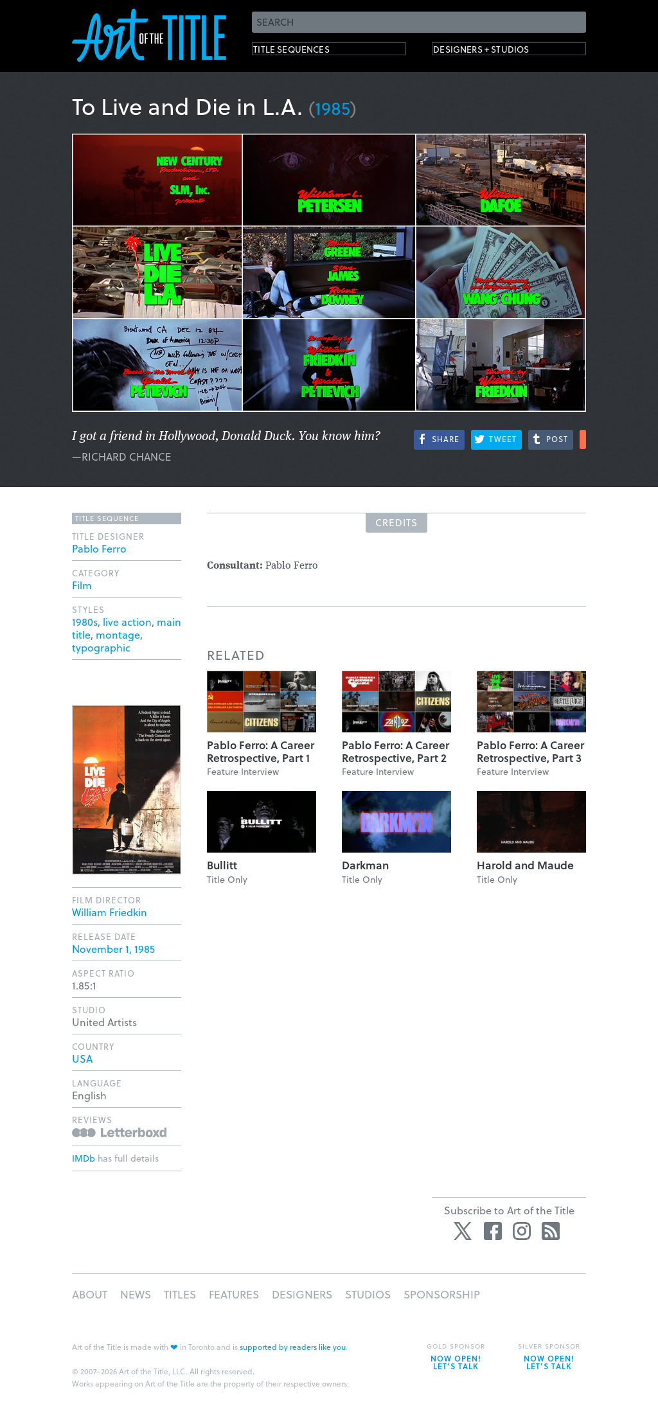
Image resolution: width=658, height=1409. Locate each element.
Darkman (365, 865)
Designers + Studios (500, 51)
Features (234, 1294)
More (583, 439)
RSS (550, 1231)
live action (127, 621)
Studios (368, 1294)
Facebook (493, 1231)
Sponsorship (442, 1294)
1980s (85, 621)
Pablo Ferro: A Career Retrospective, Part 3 (530, 751)
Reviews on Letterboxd (119, 1132)
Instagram (521, 1231)
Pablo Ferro (99, 548)
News (135, 1294)
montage (118, 634)
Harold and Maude (525, 865)
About (89, 1294)
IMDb (83, 1158)
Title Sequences (306, 51)
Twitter (464, 1231)
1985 (332, 107)
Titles (180, 1294)
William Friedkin (109, 912)
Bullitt (222, 865)
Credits (396, 522)
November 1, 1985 (113, 948)
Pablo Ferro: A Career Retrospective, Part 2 (395, 751)
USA (82, 1058)
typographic (101, 647)
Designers (302, 1294)
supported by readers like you (293, 1346)
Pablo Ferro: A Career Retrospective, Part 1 (260, 751)
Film (82, 585)
